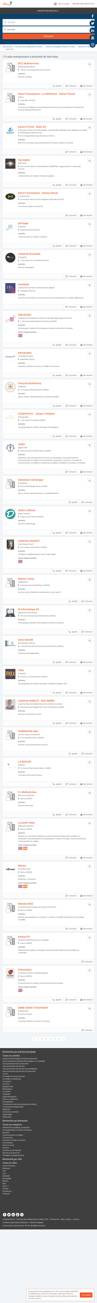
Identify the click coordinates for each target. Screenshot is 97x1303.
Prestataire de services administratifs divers (20, 1189)
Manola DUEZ (34, 922)
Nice (4, 1268)
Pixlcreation (33, 988)
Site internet (86, 68)
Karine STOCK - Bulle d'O (41, 111)
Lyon (4, 1258)
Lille (4, 1256)
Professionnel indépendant (13, 1192)
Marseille (6, 1261)
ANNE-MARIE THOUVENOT (42, 1026)
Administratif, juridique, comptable (16, 1212)
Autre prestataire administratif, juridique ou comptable (24, 1145)
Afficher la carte (48, 1096)
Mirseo (30, 884)
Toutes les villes (10, 1248)
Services (6, 1233)
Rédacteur (7, 1194)
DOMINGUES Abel (37, 744)
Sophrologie (7, 1199)
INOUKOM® (33, 347)
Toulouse (6, 1279)
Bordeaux (6, 1253)
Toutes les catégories (12, 1209)
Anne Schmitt (34, 648)
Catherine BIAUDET (37, 546)
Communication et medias (13, 1220)
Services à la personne (11, 1238)
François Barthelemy (38, 379)
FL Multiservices (36, 808)
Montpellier (7, 1263)
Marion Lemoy (35, 584)
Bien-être (6, 1217)
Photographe (8, 1187)
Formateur (7, 1177)
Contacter (70, 68)
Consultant (7, 1165)
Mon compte (63, 4)
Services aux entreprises (12, 1235)
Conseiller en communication (14, 1160)
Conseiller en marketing (12, 1163)
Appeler (57, 68)
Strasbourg (7, 1276)
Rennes (5, 1274)
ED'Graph (32, 212)
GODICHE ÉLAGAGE (38, 244)
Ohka (29, 680)
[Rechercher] (80, 16)
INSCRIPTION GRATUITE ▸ (83, 4)
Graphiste (6, 1179)
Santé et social (8, 1230)
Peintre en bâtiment (10, 1184)
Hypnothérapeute (9, 1182)
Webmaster (7, 1202)
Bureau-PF (33, 955)
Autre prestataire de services (14, 1150)
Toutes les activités (11, 1139)
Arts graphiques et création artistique (17, 1215)
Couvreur (6, 1168)
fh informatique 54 (37, 616)
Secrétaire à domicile (11, 1197)
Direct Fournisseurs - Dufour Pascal (46, 180)
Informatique (8, 1228)
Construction (8, 1223)
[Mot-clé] (29, 16)
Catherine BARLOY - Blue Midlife (45, 712)
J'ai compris (86, 1295)
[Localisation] (61, 16)
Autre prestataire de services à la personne (19, 1155)
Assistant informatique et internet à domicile (20, 1142)
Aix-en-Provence (9, 1251)
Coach (5, 1158)
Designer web (8, 1170)
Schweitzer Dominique (39, 481)
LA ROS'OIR (33, 776)
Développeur (7, 1174)
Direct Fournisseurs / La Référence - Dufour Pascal (51, 77)
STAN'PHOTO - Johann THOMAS (45, 411)
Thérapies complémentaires (13, 1240)
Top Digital (33, 147)
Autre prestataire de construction (15, 1147)
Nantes (5, 1266)
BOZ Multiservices (37, 43)
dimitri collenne (35, 513)
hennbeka (32, 276)
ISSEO (30, 443)
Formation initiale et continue (14, 1225)
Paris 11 (6, 1271)
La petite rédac (35, 841)
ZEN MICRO (33, 309)
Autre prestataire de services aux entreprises (20, 1152)
